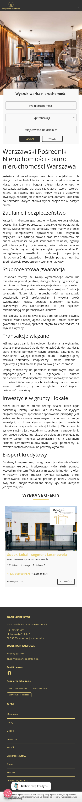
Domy (10, 722)
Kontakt (11, 772)
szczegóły (66, 581)
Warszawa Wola (40, 688)
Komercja (12, 739)
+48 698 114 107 (15, 653)
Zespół (10, 747)
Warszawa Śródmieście (19, 694)
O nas (10, 764)
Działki (10, 730)
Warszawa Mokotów (18, 688)
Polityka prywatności (17, 780)
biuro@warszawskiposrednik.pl (23, 658)
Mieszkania (12, 714)
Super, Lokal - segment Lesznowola (37, 554)
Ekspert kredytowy (16, 755)
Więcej (52, 138)
